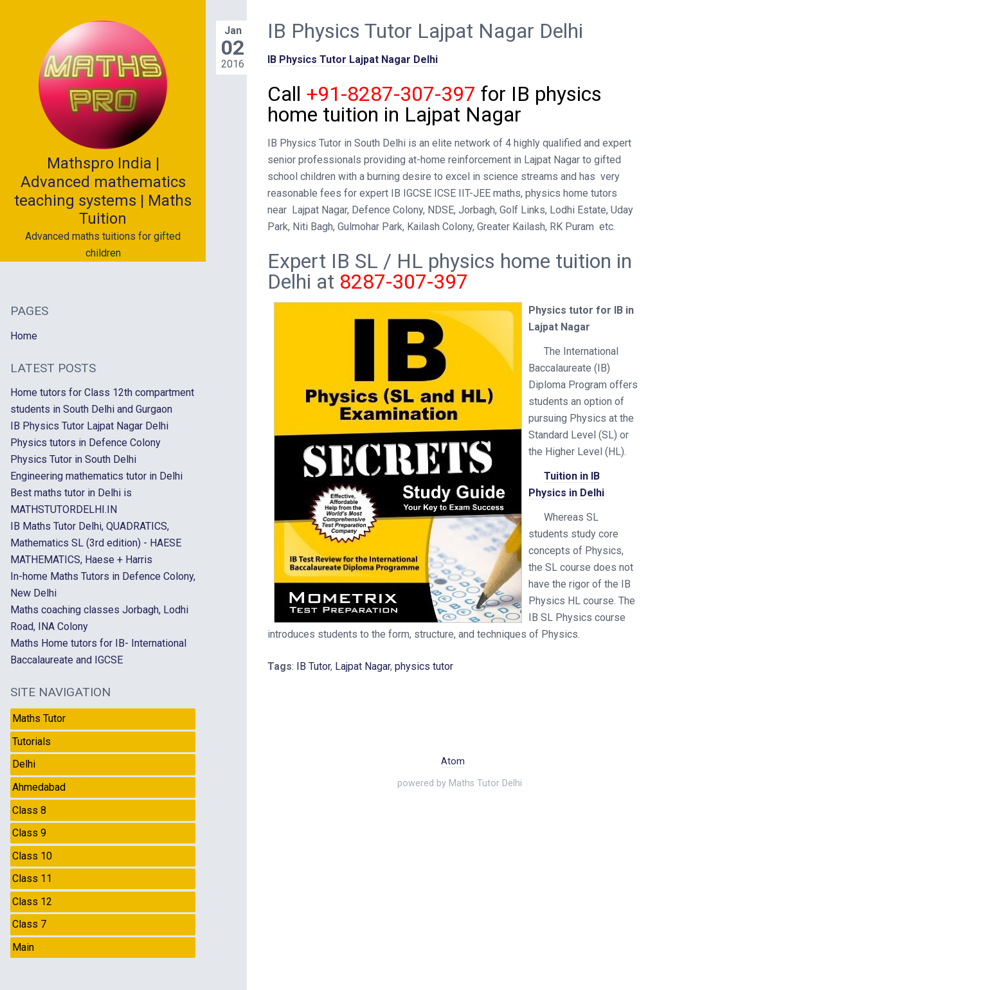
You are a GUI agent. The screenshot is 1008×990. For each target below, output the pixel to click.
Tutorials (31, 741)
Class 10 (32, 856)
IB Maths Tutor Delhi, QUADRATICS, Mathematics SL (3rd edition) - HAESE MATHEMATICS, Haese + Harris (95, 543)
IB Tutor (313, 666)
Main (23, 947)
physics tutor (424, 666)
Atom (453, 761)
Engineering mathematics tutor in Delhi (96, 476)
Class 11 (32, 878)
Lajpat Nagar (362, 666)
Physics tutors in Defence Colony (85, 443)
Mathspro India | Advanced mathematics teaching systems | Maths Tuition (103, 191)
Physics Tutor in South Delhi (73, 459)
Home (23, 336)
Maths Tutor (39, 718)
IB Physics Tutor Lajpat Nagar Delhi (352, 59)
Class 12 (32, 902)
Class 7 (29, 924)
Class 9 (29, 833)
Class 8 (29, 810)
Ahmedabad (39, 787)
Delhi (23, 764)
